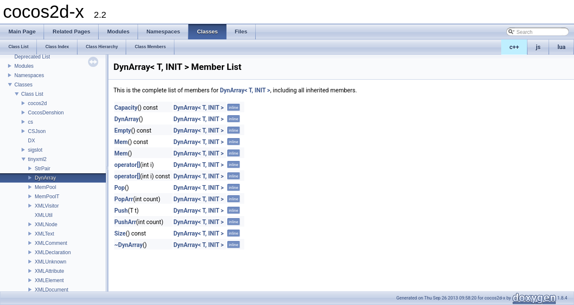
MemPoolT (47, 197)
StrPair (42, 169)
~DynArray (128, 244)
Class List (32, 94)
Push (121, 210)
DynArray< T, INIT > (245, 90)
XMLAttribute (49, 271)
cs (30, 122)
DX (31, 141)
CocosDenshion (46, 113)
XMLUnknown (50, 262)
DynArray (45, 178)
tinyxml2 (37, 159)
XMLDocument (51, 290)
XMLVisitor (47, 206)
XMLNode (46, 224)
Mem (121, 142)
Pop (119, 187)
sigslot (35, 150)
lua (561, 47)
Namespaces (29, 75)
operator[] (127, 164)
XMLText (44, 234)
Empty (122, 130)
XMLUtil (43, 215)
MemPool (45, 187)
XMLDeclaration (53, 252)
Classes (23, 85)
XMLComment (51, 243)
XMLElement (49, 280)
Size (120, 233)
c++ (514, 47)
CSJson (37, 131)
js (538, 47)
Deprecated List (32, 57)
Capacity (126, 107)
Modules (23, 66)
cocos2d (37, 103)
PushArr (125, 222)
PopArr (123, 199)
